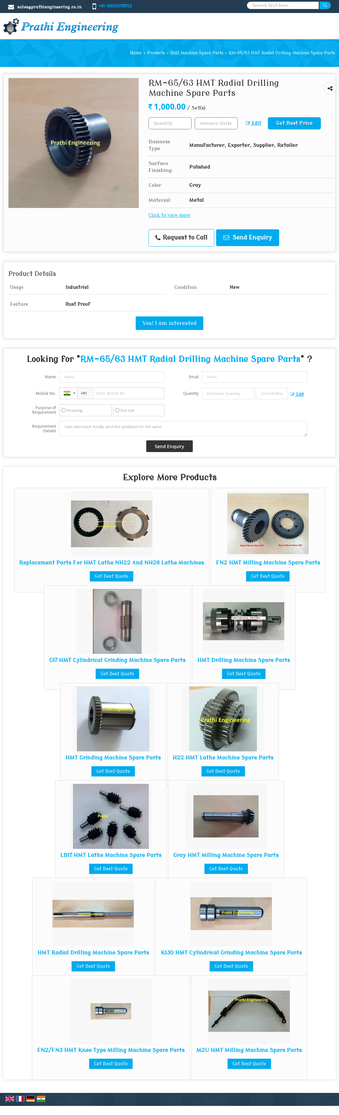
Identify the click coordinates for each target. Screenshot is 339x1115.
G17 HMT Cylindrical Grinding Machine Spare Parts (117, 660)
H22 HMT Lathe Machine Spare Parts (223, 758)
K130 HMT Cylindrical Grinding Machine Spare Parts (231, 953)
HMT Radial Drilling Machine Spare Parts (93, 953)
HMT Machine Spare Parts (196, 53)
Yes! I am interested (169, 323)
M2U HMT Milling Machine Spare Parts (249, 1050)
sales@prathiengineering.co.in (49, 7)
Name (50, 377)
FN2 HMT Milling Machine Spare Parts (268, 563)
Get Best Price (294, 123)
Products (156, 53)
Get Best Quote (111, 576)
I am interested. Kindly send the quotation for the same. (183, 428)
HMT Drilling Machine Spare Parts (243, 660)
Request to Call (181, 237)
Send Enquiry (247, 237)
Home (136, 53)
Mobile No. (46, 393)
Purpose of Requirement (44, 410)
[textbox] (216, 123)
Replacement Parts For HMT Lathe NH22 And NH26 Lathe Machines (111, 563)
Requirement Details (44, 428)
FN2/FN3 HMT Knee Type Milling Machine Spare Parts (111, 1050)
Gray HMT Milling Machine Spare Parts (226, 855)
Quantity (191, 393)
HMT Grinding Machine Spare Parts (113, 758)
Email (194, 377)
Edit (253, 123)
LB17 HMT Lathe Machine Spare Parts (111, 855)
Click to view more (169, 215)
